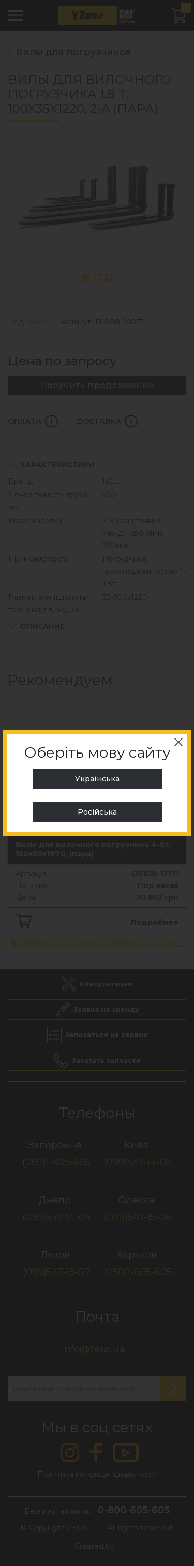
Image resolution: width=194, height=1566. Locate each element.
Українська (97, 779)
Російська (97, 812)
